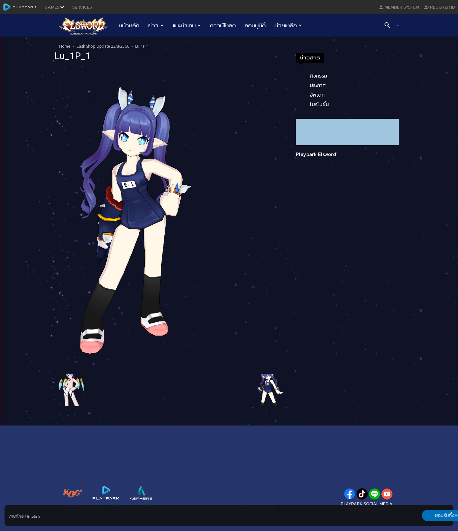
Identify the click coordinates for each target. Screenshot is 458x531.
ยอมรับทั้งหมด (420, 515)
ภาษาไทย (16, 516)
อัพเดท (317, 95)
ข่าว (155, 25)
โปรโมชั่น (319, 104)
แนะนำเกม (187, 25)
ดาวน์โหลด (223, 25)
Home (64, 46)
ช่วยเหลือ (288, 25)
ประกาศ (318, 85)
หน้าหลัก (129, 25)
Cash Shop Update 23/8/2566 (102, 46)
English (33, 516)
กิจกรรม (318, 75)
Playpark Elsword (316, 154)
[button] (389, 25)
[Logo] (86, 25)
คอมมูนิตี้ (255, 25)
